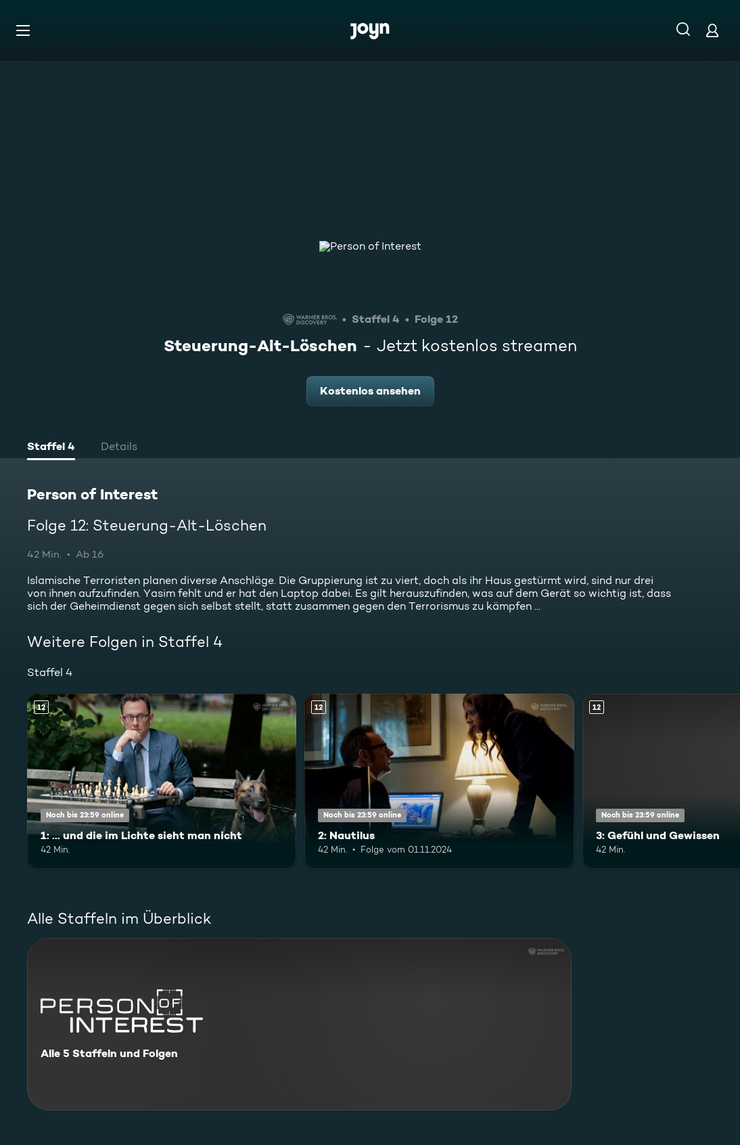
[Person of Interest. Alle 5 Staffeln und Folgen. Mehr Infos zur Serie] (299, 1024)
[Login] (712, 30)
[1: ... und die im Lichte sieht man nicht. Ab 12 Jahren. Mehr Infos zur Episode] (161, 781)
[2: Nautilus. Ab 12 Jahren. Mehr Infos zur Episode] (439, 781)
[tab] (51, 448)
